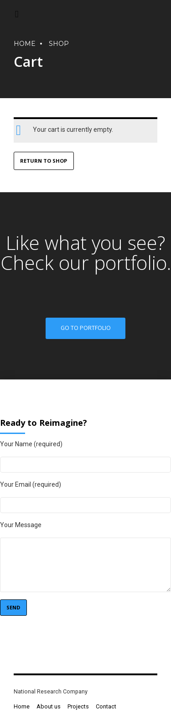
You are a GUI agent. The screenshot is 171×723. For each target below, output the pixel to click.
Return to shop (43, 161)
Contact (106, 706)
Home (22, 706)
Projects (78, 706)
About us (48, 706)
